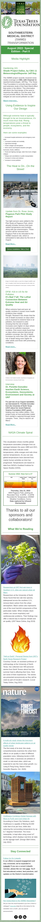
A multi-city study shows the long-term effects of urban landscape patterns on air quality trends (19, 743)
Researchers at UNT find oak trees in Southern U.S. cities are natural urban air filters (19, 590)
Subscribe (13, 906)
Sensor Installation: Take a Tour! (18, 249)
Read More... (11, 244)
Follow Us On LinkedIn (12, 858)
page (28, 869)
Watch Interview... (10, 101)
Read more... (11, 347)
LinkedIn (6, 866)
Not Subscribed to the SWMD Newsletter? (19, 901)
